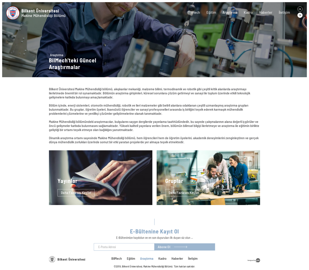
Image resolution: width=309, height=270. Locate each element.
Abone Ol (164, 250)
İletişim (284, 12)
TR (300, 15)
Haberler (265, 12)
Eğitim (211, 12)
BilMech (194, 12)
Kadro (248, 12)
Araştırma (230, 12)
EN (300, 9)
